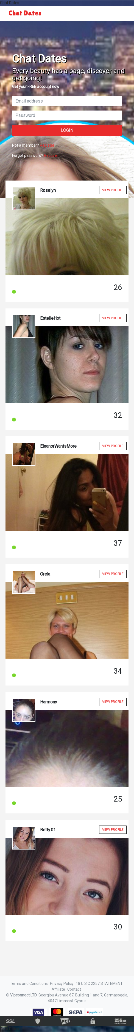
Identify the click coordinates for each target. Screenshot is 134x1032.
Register (47, 145)
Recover (51, 155)
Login (67, 130)
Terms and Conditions (29, 983)
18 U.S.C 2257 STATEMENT (99, 983)
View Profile (113, 190)
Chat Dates (25, 13)
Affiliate (58, 989)
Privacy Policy (62, 983)
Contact (74, 989)
